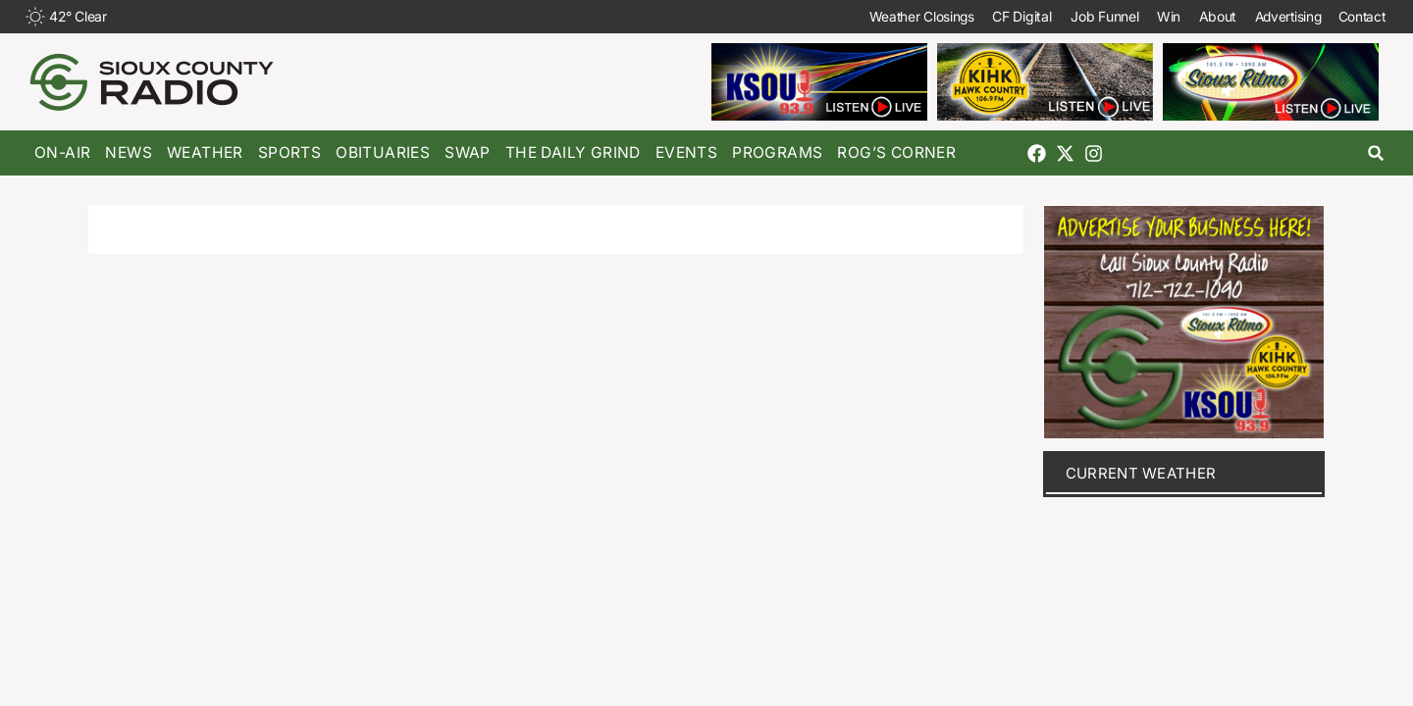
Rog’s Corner (896, 152)
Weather (205, 152)
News (128, 152)
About (1206, 16)
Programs (777, 152)
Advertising (1279, 16)
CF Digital (1007, 16)
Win (1156, 16)
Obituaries (383, 152)
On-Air (62, 152)
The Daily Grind (573, 152)
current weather (1141, 473)
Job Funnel (1091, 16)
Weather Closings (905, 16)
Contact (1359, 16)
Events (686, 152)
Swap (468, 152)
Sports (289, 152)
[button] (1376, 153)
